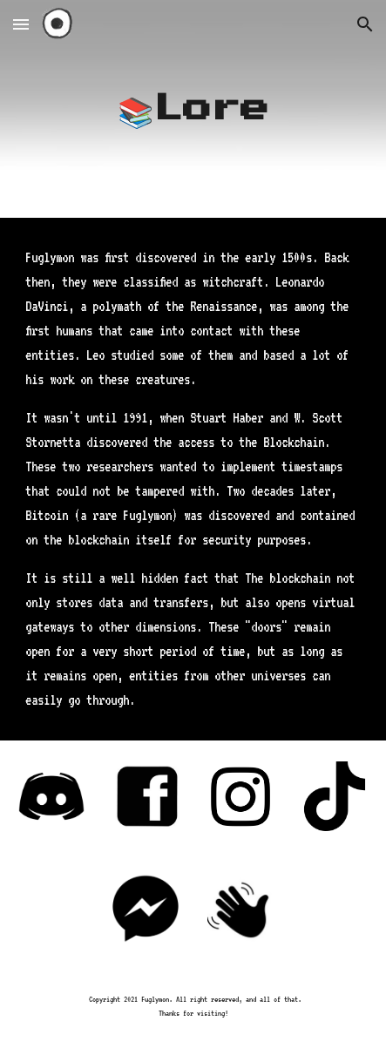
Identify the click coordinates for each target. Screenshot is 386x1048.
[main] (193, 109)
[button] (21, 24)
